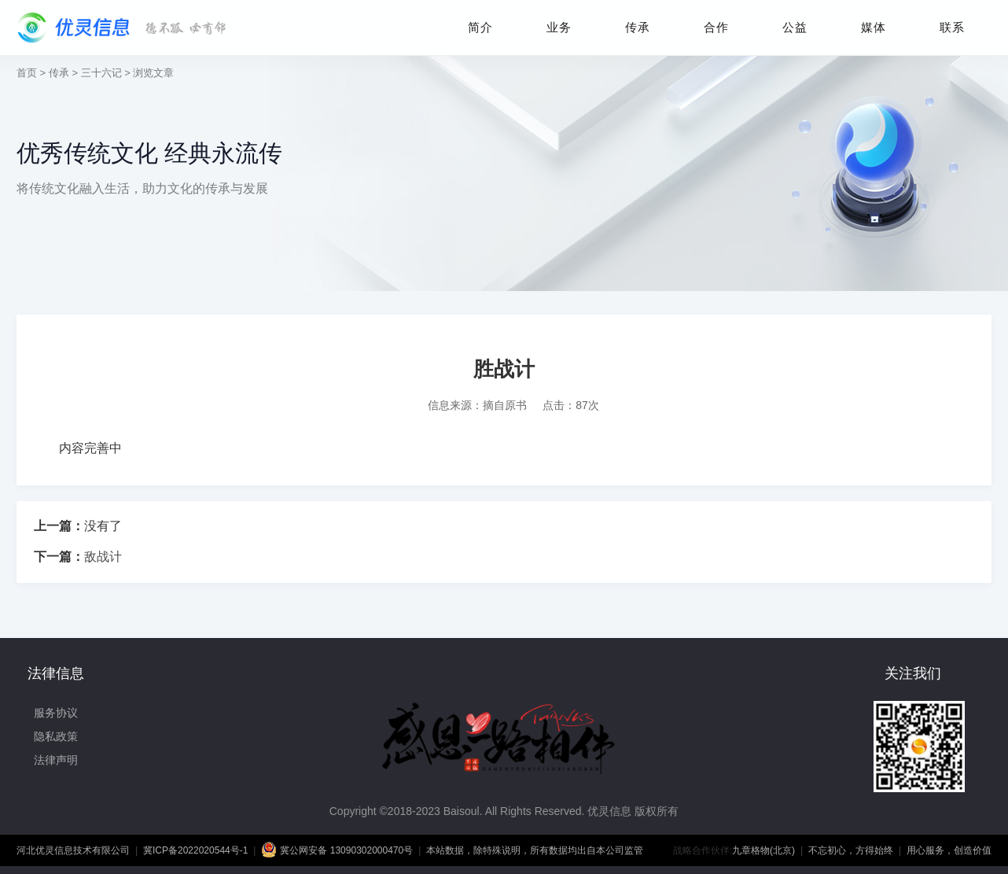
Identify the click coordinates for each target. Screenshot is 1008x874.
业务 (559, 27)
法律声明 (56, 760)
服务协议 (56, 712)
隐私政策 (56, 736)
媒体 (873, 27)
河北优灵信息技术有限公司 (73, 850)
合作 (716, 27)
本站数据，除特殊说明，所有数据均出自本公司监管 (534, 850)
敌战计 (103, 556)
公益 (795, 27)
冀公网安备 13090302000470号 (337, 849)
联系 (952, 27)
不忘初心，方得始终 (850, 850)
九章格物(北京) (763, 850)
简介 (480, 27)
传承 (637, 27)
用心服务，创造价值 (949, 850)
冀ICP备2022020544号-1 (195, 850)
